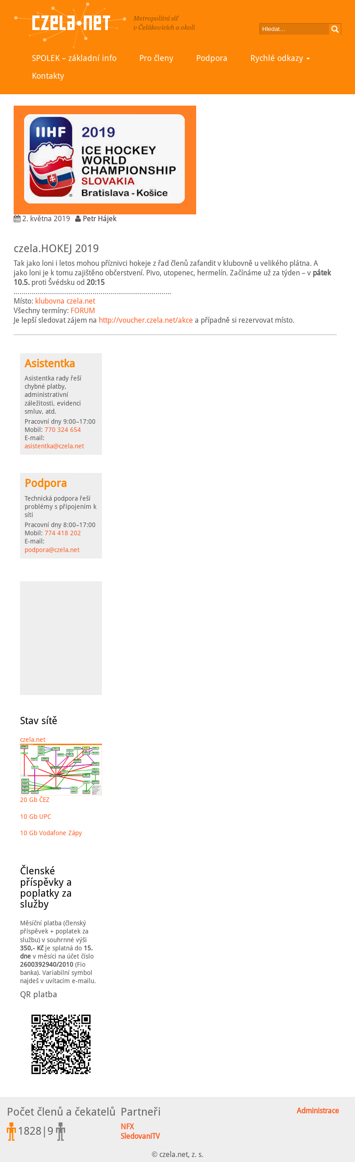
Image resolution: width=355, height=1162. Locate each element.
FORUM (83, 310)
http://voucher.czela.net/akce (146, 320)
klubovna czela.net (65, 301)
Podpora (212, 58)
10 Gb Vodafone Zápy (51, 833)
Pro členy (156, 58)
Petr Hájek (100, 218)
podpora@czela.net (52, 549)
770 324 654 (63, 429)
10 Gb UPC (35, 816)
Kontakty (48, 76)
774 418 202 (63, 533)
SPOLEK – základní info (74, 58)
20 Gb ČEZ (35, 799)
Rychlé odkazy (280, 58)
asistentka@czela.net (54, 446)
